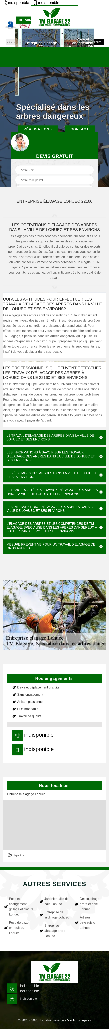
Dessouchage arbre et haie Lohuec (89, 904)
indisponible (16, 2)
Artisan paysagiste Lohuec (87, 922)
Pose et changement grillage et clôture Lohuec (21, 906)
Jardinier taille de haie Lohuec (56, 901)
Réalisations (38, 129)
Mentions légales (79, 1020)
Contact (80, 129)
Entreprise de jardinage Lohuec (56, 914)
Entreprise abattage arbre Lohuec (54, 931)
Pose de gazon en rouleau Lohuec (19, 928)
